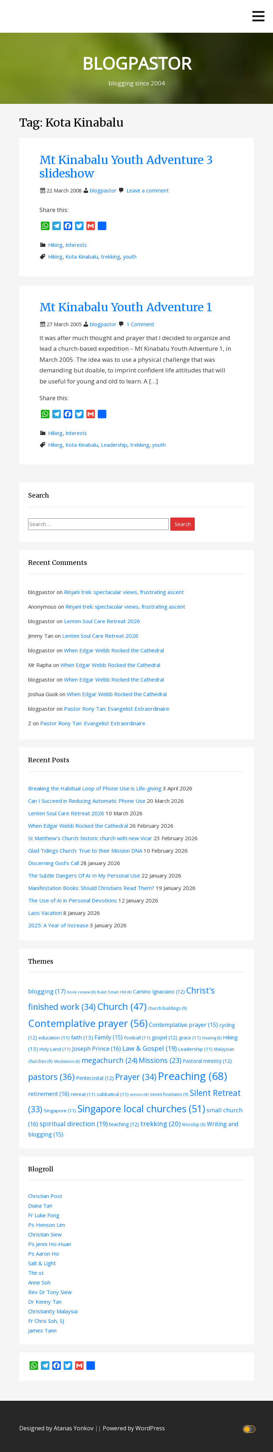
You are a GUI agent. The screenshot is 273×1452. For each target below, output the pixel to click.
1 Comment (140, 324)
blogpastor (103, 190)
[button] (258, 16)
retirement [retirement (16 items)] (48, 1094)
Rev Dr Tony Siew (50, 1291)
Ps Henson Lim (46, 1224)
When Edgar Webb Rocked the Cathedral (114, 650)
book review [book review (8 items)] (81, 992)
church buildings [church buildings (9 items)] (167, 1008)
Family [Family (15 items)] (109, 1037)
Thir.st (36, 1272)
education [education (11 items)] (54, 1037)
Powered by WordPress (134, 1428)
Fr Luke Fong (43, 1215)
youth (129, 256)
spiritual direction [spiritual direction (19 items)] (73, 1123)
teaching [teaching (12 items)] (124, 1124)
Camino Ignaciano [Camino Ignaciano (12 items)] (159, 991)
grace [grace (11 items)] (190, 1037)
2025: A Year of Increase (58, 925)
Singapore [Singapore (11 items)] (60, 1110)
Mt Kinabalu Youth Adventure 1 (125, 307)
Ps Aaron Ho (43, 1253)
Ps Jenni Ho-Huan (49, 1243)
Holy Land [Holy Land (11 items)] (55, 1049)
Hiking (55, 245)
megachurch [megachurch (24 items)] (109, 1060)
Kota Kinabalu (81, 256)
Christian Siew (45, 1234)
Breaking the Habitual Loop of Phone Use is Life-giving (94, 788)
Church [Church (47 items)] (121, 1006)
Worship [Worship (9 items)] (193, 1124)
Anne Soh (39, 1282)
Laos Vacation (45, 912)
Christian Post (45, 1195)
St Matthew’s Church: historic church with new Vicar (90, 838)
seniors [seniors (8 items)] (139, 1094)
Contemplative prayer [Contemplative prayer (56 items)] (88, 1023)
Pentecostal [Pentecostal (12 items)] (95, 1078)
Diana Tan (40, 1205)
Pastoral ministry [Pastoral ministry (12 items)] (207, 1061)
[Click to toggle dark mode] (250, 1428)
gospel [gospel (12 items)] (164, 1037)
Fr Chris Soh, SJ (46, 1320)
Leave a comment (148, 190)
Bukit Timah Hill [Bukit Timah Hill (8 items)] (114, 992)
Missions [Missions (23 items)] (160, 1060)
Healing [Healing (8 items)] (211, 1037)
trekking (110, 256)
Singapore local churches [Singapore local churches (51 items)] (141, 1108)
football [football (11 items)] (137, 1037)
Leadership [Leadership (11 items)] (195, 1049)
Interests (76, 245)
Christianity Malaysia (52, 1311)
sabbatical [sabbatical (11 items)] (113, 1094)
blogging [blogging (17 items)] (47, 991)
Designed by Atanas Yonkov (57, 1428)
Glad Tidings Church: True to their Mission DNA (85, 850)
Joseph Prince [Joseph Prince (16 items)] (96, 1048)
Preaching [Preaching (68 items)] (192, 1076)
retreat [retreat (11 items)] (83, 1094)
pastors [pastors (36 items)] (51, 1076)
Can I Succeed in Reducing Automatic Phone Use (86, 800)
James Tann (42, 1330)
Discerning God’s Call (53, 863)
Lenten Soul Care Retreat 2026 (102, 621)
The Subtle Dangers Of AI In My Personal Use (84, 875)
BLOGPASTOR (137, 63)
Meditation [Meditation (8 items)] (67, 1061)
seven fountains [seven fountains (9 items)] (169, 1094)
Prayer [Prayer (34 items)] (135, 1076)
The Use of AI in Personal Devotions (72, 900)
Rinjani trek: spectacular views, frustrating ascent (124, 591)
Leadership (114, 444)
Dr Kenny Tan (44, 1301)
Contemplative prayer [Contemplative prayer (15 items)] (183, 1025)
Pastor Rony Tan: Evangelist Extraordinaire (116, 708)
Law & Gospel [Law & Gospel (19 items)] (149, 1048)
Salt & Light (42, 1263)
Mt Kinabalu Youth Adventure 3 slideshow (126, 167)
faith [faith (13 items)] (82, 1037)
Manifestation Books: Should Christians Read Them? (91, 887)
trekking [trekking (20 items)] (160, 1123)
